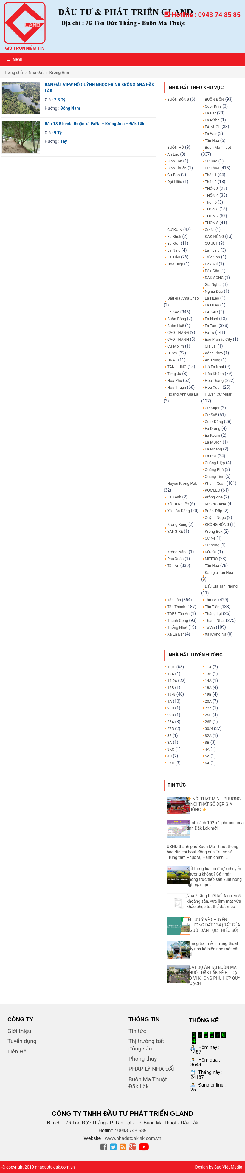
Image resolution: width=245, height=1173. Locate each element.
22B (170, 715)
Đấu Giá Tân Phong (221, 586)
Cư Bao (173, 175)
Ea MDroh (213, 442)
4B (169, 756)
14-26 (172, 680)
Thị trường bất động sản (146, 1045)
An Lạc (173, 154)
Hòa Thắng (214, 380)
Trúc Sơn (212, 257)
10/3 (171, 667)
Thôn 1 (211, 175)
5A (207, 756)
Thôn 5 (211, 202)
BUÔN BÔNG (178, 99)
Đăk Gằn (212, 271)
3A (169, 742)
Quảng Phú (214, 469)
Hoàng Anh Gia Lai (183, 394)
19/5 (171, 694)
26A (170, 722)
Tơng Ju (174, 373)
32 (169, 735)
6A (207, 763)
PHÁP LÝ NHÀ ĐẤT (152, 1068)
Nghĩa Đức (214, 291)
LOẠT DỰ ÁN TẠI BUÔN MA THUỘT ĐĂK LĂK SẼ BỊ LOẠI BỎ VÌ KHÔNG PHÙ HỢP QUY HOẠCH (213, 975)
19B (208, 694)
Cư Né (210, 538)
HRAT (172, 360)
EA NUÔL (213, 127)
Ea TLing (212, 250)
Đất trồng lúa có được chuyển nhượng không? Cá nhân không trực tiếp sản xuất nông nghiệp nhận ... (214, 876)
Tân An (173, 565)
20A (208, 701)
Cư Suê (211, 415)
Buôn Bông (176, 319)
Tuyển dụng (21, 1041)
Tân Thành (176, 607)
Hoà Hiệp (175, 264)
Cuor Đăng (214, 421)
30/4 (209, 728)
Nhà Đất (36, 72)
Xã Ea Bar (175, 634)
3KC (170, 749)
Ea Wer (211, 133)
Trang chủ (13, 72)
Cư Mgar (212, 408)
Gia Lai (211, 346)
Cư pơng (212, 545)
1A (169, 701)
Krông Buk (213, 531)
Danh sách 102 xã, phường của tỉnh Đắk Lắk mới (215, 825)
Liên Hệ (17, 1051)
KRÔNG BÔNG (217, 524)
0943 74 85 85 (219, 14)
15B (170, 687)
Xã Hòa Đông (178, 511)
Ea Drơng (212, 428)
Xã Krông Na (215, 634)
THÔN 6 (211, 209)
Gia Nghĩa (213, 284)
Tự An (210, 627)
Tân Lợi (211, 600)
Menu (14, 59)
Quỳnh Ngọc (215, 517)
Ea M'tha (212, 120)
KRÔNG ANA (216, 504)
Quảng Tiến (214, 476)
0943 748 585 (132, 1130)
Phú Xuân (175, 559)
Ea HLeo (212, 298)
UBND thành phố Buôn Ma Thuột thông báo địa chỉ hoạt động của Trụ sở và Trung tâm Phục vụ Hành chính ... (202, 852)
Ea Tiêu (173, 257)
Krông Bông (177, 524)
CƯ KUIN (174, 229)
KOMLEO (212, 490)
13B (208, 674)
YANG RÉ (175, 531)
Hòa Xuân (213, 387)
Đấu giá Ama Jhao (183, 298)
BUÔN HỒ (175, 147)
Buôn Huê (175, 325)
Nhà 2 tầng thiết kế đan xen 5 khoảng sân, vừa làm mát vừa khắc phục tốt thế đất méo (214, 901)
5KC (170, 763)
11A (208, 667)
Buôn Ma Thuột (218, 147)
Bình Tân (174, 161)
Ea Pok (211, 456)
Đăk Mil (211, 264)
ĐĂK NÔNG (214, 236)
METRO (211, 559)
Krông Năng (177, 552)
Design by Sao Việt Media (218, 1167)
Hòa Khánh (214, 373)
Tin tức (137, 1031)
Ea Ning (174, 250)
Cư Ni (209, 229)
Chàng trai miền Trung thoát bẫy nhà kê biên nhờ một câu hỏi (213, 949)
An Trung (212, 360)
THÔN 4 (211, 195)
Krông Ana (214, 497)
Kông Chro (214, 353)
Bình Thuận (177, 168)
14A (208, 680)
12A (170, 674)
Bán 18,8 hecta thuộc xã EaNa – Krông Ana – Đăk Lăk (95, 123)
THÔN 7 (211, 216)
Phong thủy (142, 1058)
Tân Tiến (212, 607)
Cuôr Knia (213, 106)
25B (208, 715)
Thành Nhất (215, 620)
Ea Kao (173, 312)
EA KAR (211, 312)
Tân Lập (174, 600)
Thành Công (177, 620)
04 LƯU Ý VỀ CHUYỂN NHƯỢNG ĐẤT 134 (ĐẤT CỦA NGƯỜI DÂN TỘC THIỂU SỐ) (213, 925)
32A (208, 735)
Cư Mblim (175, 346)
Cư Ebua (212, 168)
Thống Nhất (177, 627)
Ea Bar (210, 113)
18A (208, 687)
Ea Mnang (213, 449)
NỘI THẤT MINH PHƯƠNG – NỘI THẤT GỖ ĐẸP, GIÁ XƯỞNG (214, 804)
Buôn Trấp (213, 511)
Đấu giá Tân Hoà (219, 572)
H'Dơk (172, 353)
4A (207, 749)
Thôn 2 (211, 181)
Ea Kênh (174, 497)
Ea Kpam (212, 435)
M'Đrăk (211, 552)
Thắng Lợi (213, 613)
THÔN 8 (211, 223)
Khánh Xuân (215, 483)
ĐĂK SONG (214, 277)
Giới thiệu (19, 1031)
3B (207, 742)
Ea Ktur (173, 243)
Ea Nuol (211, 319)
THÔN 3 (211, 188)
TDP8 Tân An (178, 613)
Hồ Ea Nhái (214, 367)
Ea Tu (209, 332)
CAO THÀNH (178, 339)
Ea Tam (211, 325)
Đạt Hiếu (174, 181)
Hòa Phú (174, 380)
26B (208, 722)
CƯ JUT (211, 243)
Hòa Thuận (176, 387)
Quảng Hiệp (215, 463)
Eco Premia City (218, 339)
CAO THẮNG (178, 332)
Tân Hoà (212, 140)
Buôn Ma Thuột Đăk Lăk (147, 1083)
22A (208, 708)
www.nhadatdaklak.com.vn (133, 1138)
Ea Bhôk (174, 236)
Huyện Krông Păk (182, 483)
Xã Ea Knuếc (178, 504)
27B (170, 728)
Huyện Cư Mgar (218, 394)
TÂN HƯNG (177, 367)
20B (170, 708)
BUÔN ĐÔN (214, 99)
